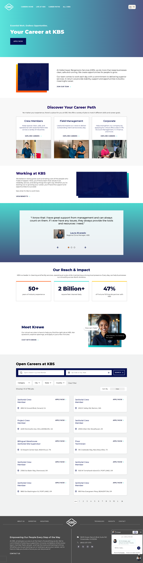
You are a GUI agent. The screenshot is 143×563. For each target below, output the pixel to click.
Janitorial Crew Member (24, 401)
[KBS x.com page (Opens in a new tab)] (83, 546)
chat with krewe (30, 340)
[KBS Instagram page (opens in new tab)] (92, 546)
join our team (64, 86)
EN (130, 7)
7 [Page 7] (102, 501)
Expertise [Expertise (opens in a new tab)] (32, 521)
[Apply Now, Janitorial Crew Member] (61, 399)
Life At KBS (41, 7)
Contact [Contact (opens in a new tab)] (122, 521)
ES (134, 7)
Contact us (15, 553)
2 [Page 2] (83, 501)
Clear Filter (72, 383)
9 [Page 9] (110, 501)
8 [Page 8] (106, 501)
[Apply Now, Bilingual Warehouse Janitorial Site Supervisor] (61, 441)
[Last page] (122, 501)
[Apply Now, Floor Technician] (119, 441)
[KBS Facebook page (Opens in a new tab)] (78, 546)
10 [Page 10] (114, 501)
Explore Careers (33, 136)
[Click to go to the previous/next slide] (68, 247)
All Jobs (66, 7)
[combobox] (89, 372)
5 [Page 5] (94, 501)
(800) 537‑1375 (85, 543)
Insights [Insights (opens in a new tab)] (111, 521)
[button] (57, 247)
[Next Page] (118, 501)
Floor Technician (80, 442)
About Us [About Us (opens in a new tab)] (20, 521)
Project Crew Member (24, 421)
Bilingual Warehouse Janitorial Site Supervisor (29, 442)
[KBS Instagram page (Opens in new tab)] (87, 546)
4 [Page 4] (90, 501)
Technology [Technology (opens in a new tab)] (99, 521)
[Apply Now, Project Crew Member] (61, 420)
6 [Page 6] (98, 501)
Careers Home (27, 7)
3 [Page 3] (87, 501)
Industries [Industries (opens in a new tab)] (44, 521)
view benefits (23, 196)
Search (118, 372)
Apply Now (18, 41)
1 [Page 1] (79, 501)
